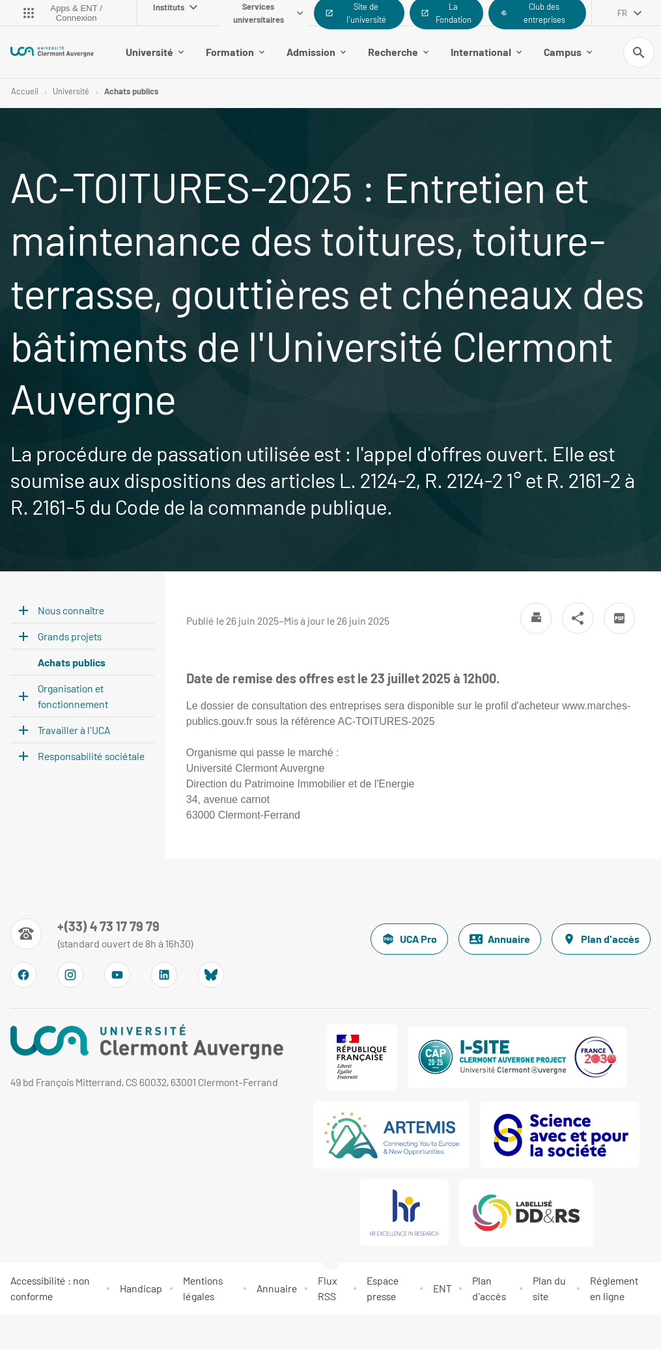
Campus (568, 52)
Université (155, 52)
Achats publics (131, 91)
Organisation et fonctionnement (73, 697)
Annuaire (500, 939)
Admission (316, 52)
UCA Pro (409, 939)
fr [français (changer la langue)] (622, 13)
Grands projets (70, 637)
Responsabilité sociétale (91, 756)
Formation (235, 52)
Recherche (398, 52)
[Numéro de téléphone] (101, 933)
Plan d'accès (601, 939)
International (486, 52)
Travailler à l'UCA (74, 730)
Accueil (24, 91)
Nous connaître (71, 611)
